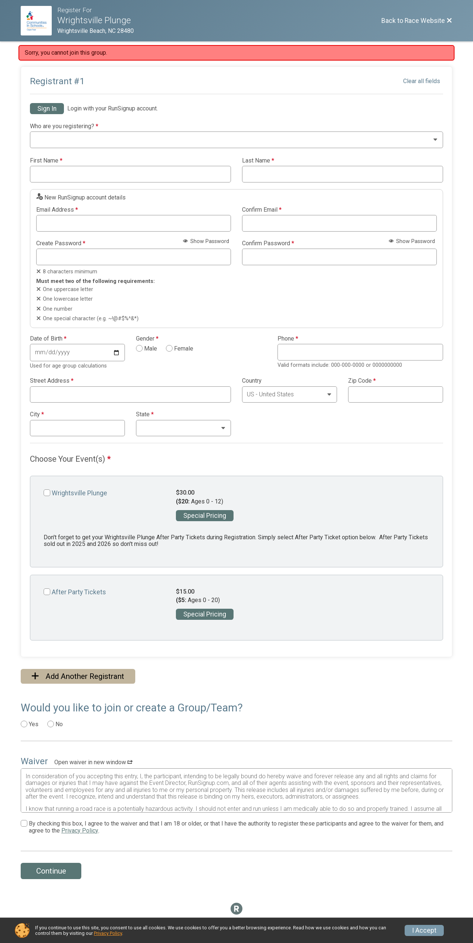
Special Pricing (204, 515)
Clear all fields (421, 81)
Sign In (47, 108)
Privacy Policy (79, 830)
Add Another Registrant (78, 676)
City (37, 414)
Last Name (258, 160)
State (145, 414)
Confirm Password (268, 243)
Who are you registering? (64, 126)
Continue (51, 871)
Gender (147, 338)
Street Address (52, 380)
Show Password (206, 241)
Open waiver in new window (93, 762)
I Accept (424, 930)
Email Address (57, 209)
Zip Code (362, 380)
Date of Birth (48, 338)
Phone (288, 338)
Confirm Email (262, 209)
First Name (46, 160)
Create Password (60, 243)
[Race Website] (39, 20)
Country (252, 380)
